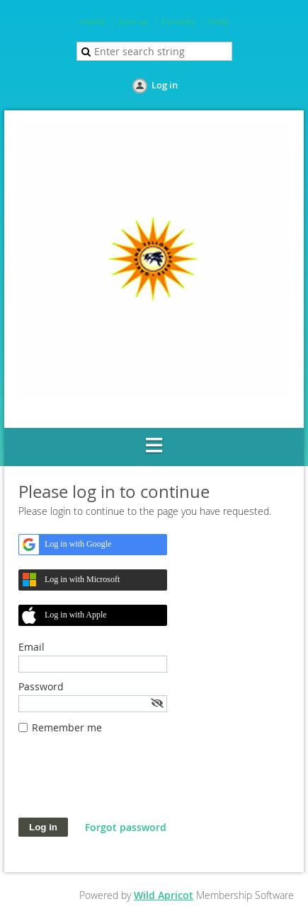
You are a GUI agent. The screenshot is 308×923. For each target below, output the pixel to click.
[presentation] (126, 783)
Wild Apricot (163, 895)
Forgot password (125, 827)
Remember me (67, 727)
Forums (178, 21)
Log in (165, 85)
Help (218, 21)
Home (92, 21)
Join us (133, 21)
